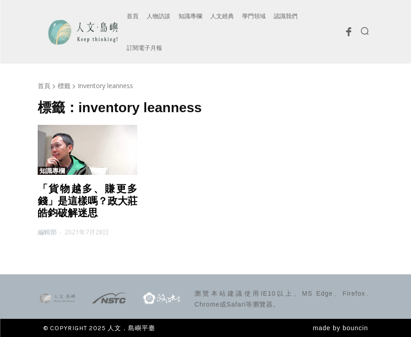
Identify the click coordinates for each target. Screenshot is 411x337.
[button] (364, 30)
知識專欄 (52, 171)
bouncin (355, 328)
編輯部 (47, 232)
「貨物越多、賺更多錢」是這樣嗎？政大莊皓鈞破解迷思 (88, 200)
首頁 (44, 85)
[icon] (349, 34)
